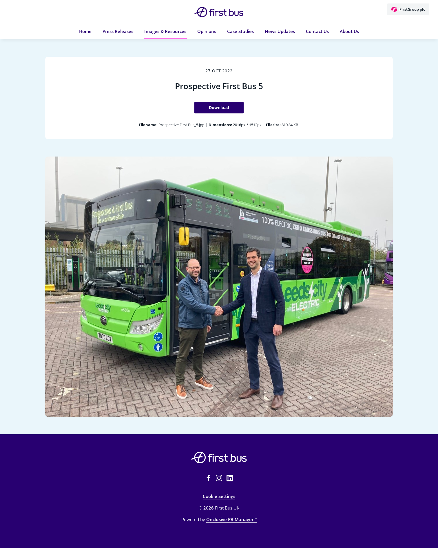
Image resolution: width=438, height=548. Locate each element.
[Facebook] (208, 478)
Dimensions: (220, 124)
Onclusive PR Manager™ (231, 519)
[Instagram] (219, 478)
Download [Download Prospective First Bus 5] (219, 107)
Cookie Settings (219, 496)
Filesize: (273, 124)
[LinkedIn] (230, 478)
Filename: (148, 124)
